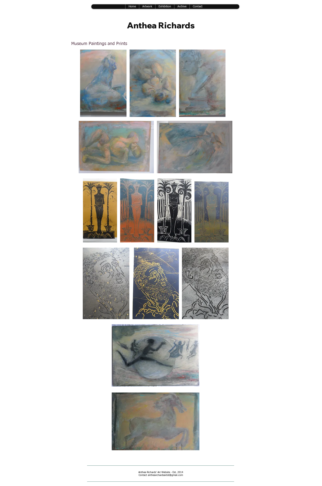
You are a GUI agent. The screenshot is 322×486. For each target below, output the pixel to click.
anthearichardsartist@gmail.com (165, 475)
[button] (182, 6)
